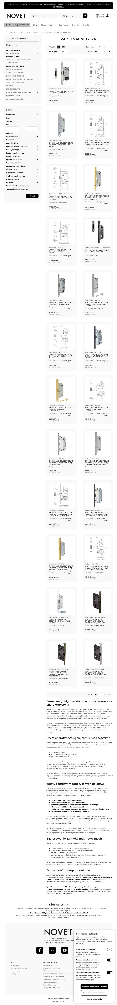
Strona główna (10, 32)
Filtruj (32, 196)
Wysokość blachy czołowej (17, 189)
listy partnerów (58, 7)
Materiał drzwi (12, 143)
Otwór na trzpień (13, 156)
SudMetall (84, 913)
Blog (35, 25)
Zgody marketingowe (51, 988)
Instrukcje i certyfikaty (51, 968)
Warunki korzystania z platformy (55, 979)
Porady (13, 974)
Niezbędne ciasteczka (85, 949)
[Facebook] (39, 950)
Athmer (32, 913)
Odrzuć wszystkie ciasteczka (94, 993)
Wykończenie (12, 137)
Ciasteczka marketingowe (87, 972)
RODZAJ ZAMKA (46, 32)
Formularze (47, 965)
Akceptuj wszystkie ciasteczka (94, 987)
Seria (8, 118)
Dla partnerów (48, 25)
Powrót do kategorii (18, 38)
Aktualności (15, 965)
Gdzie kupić (63, 25)
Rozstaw (9, 183)
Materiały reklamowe (51, 971)
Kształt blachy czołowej (16, 153)
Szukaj (85, 15)
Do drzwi (10, 140)
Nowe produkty (16, 971)
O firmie (75, 25)
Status (9, 121)
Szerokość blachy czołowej (17, 186)
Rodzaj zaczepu (12, 150)
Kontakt (85, 25)
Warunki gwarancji (50, 982)
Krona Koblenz (52, 913)
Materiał (9, 133)
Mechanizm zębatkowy (16, 166)
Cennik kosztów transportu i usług (56, 974)
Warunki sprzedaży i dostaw (53, 976)
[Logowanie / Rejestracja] (102, 15)
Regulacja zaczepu (14, 163)
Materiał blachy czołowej (16, 146)
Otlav (77, 913)
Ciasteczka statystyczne (87, 960)
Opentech (71, 913)
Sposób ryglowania (14, 160)
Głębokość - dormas (14, 173)
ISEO (43, 913)
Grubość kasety (12, 179)
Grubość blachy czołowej (16, 176)
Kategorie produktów (19, 25)
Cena (8, 125)
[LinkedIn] (52, 950)
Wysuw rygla (11, 169)
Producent (10, 115)
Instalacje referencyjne (19, 968)
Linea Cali (62, 913)
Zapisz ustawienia (94, 999)
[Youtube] (64, 950)
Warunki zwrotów (49, 985)
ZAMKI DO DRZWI (32, 32)
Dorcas (38, 913)
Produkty (20, 32)
